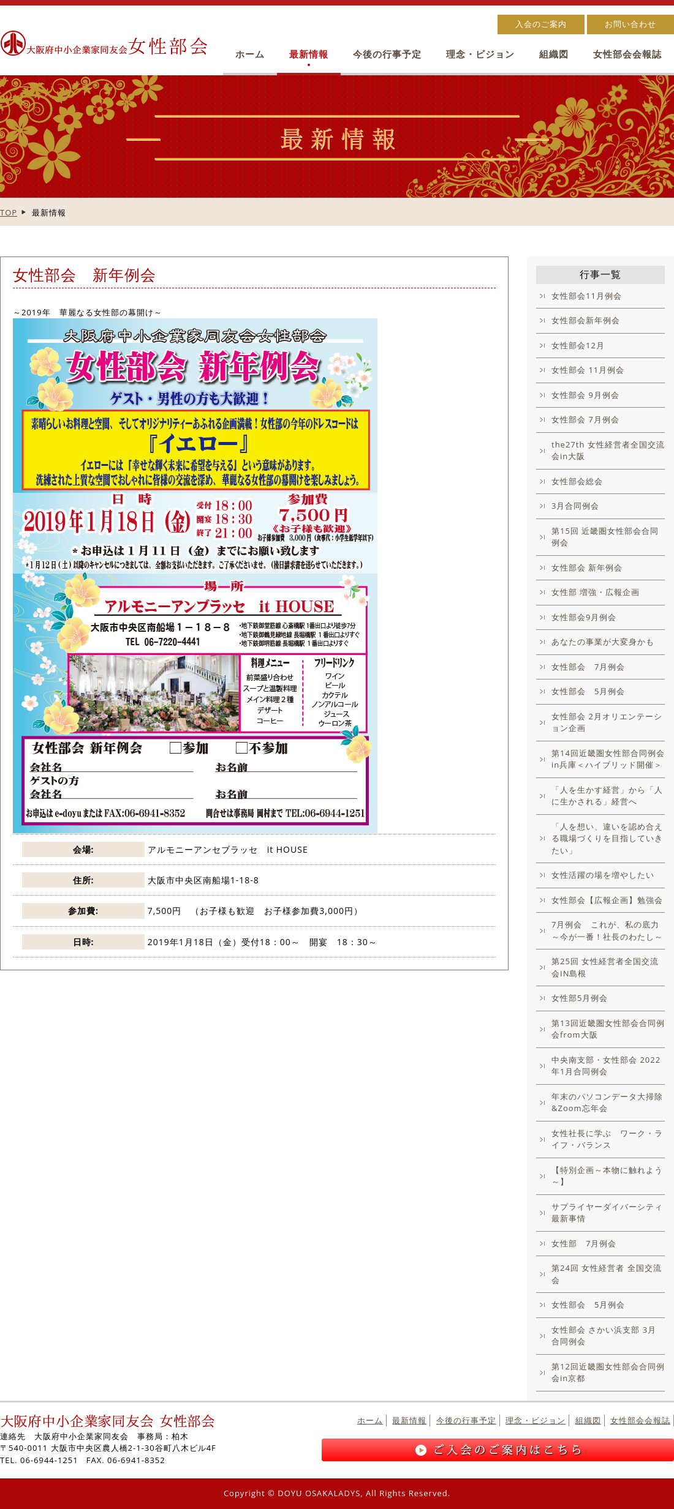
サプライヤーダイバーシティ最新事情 (607, 1212)
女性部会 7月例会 (585, 419)
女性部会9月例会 (583, 617)
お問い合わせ (630, 23)
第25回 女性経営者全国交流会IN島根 (605, 967)
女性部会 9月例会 (585, 394)
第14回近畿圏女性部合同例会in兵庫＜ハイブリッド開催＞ (608, 759)
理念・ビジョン (480, 54)
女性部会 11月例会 (587, 369)
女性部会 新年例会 (587, 567)
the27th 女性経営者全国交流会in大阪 (608, 450)
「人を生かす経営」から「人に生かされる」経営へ (607, 795)
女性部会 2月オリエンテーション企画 (606, 722)
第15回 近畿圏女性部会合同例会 (605, 537)
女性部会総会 (577, 481)
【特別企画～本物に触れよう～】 (607, 1176)
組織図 (554, 54)
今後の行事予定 (387, 54)
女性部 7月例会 (583, 1243)
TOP (8, 212)
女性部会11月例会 (586, 295)
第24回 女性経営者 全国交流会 (606, 1274)
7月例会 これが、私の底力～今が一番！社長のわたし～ (607, 930)
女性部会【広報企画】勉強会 (607, 899)
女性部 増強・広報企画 (595, 591)
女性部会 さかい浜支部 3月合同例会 (603, 1335)
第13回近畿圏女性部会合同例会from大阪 (608, 1029)
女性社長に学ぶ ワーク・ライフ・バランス (607, 1139)
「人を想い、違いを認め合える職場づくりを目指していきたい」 (607, 838)
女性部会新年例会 (585, 320)
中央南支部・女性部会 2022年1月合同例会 (606, 1065)
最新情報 (308, 54)
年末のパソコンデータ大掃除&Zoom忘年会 (607, 1102)
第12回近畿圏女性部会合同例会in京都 (608, 1372)
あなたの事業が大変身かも (602, 641)
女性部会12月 (578, 345)
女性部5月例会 (579, 997)
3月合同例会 (575, 505)
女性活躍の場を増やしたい (602, 874)
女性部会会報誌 (627, 54)
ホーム (250, 54)
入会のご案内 (541, 23)
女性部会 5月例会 (588, 691)
